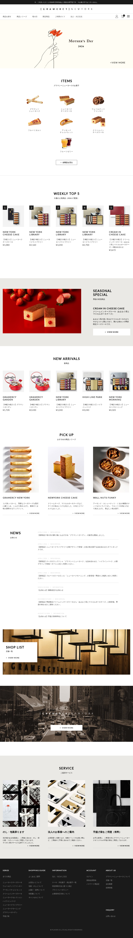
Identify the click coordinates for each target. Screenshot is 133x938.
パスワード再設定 (92, 884)
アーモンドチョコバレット (12, 890)
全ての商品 (7, 876)
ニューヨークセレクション (12, 897)
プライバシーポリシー (60, 890)
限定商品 (46, 16)
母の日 (34, 16)
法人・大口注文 (76, 16)
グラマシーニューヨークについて (118, 876)
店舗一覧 (109, 880)
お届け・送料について (37, 890)
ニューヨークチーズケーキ (12, 882)
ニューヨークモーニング (12, 909)
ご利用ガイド (60, 16)
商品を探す (7, 16)
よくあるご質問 (34, 876)
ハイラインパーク (9, 901)
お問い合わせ (110, 916)
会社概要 (109, 884)
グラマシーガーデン (10, 912)
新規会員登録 (91, 880)
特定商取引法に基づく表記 (61, 886)
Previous (2, 42)
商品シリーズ (22, 16)
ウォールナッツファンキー (12, 886)
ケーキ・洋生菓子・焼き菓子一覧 (64, 882)
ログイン (89, 876)
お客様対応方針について (61, 894)
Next (130, 42)
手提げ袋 (6, 916)
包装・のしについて (36, 886)
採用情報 (109, 888)
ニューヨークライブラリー (12, 905)
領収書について (34, 894)
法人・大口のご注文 (59, 876)
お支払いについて (35, 882)
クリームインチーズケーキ (12, 894)
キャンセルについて (36, 897)
